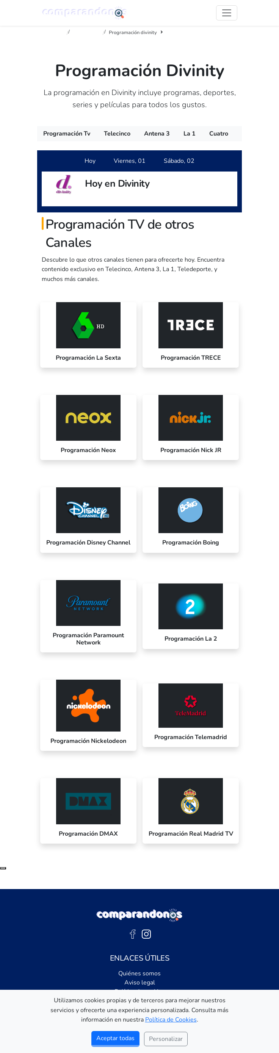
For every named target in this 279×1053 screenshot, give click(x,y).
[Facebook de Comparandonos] (132, 934)
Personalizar (166, 1039)
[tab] (90, 161)
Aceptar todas (115, 1038)
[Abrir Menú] (226, 12)
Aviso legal (139, 982)
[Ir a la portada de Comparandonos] (139, 915)
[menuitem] (66, 133)
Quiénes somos (139, 973)
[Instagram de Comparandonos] (146, 934)
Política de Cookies (171, 1020)
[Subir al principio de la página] (3, 868)
